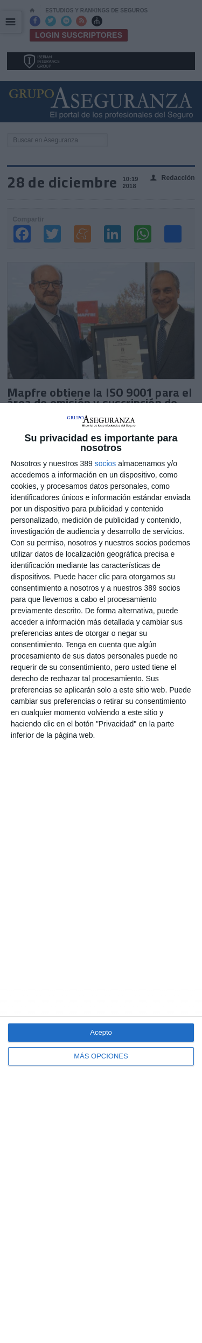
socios (105, 463)
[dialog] (101, 873)
